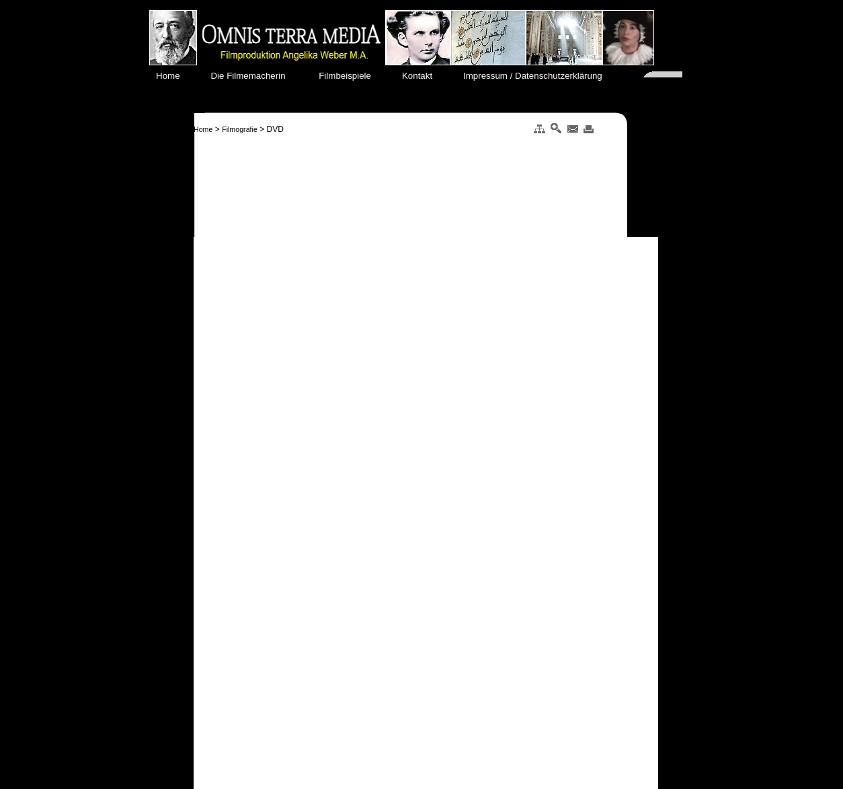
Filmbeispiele (352, 76)
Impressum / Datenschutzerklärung (537, 76)
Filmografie (239, 129)
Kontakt (423, 76)
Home (175, 76)
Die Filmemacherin (255, 76)
